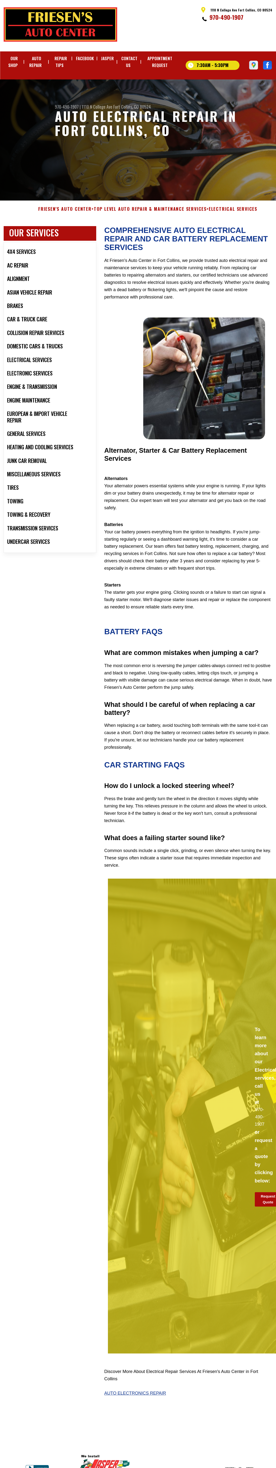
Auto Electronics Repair (135, 1398)
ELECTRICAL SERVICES (233, 213)
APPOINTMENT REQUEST (159, 61)
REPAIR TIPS (61, 61)
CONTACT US (129, 61)
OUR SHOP (13, 61)
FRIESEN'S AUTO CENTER (65, 213)
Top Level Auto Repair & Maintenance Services (150, 213)
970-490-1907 (226, 17)
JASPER (107, 58)
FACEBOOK (85, 58)
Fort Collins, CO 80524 (132, 107)
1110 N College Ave (97, 107)
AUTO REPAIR (35, 61)
